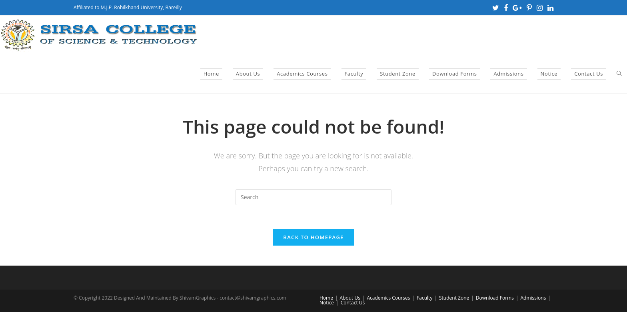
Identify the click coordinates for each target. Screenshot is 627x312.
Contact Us (353, 302)
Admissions (533, 297)
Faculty (424, 297)
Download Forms (495, 297)
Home (326, 297)
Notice (326, 302)
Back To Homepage (313, 237)
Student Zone (454, 297)
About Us (350, 297)
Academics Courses (388, 297)
